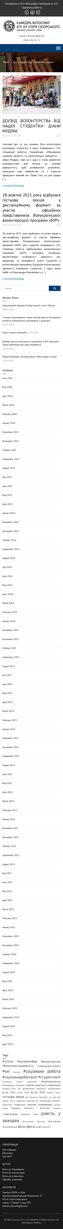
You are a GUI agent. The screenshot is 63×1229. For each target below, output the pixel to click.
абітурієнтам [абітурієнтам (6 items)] (28, 1088)
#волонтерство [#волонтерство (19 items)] (51, 1061)
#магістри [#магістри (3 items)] (16, 1072)
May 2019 (7, 1035)
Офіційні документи (12, 1179)
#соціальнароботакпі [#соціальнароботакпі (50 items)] (19, 1077)
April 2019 (7, 1044)
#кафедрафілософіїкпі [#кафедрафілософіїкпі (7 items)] (49, 1065)
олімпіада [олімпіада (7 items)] (16, 1108)
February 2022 (9, 810)
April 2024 (7, 594)
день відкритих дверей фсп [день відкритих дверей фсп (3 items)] (36, 1097)
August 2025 (8, 468)
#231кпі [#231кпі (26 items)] (7, 1061)
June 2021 (7, 882)
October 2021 (9, 846)
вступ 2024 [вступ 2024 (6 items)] (23, 1092)
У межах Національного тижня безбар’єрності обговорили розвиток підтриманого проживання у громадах (31, 319)
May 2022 (7, 783)
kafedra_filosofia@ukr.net (14, 1206)
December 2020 (10, 936)
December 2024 (10, 522)
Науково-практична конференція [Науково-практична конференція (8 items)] (43, 1085)
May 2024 (7, 585)
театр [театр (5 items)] (35, 1114)
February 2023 (9, 720)
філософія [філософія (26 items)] (25, 1126)
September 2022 (10, 756)
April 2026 (7, 396)
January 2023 (8, 729)
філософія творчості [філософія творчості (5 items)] (42, 1127)
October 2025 (9, 450)
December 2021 (10, 828)
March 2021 (8, 909)
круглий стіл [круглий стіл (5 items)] (33, 1100)
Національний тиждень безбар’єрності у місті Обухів (28, 305)
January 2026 (8, 423)
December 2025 (10, 432)
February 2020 (9, 1008)
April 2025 (7, 504)
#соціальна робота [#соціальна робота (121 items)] (42, 1071)
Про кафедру (9, 1149)
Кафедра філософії (20, 1219)
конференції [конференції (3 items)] (20, 1101)
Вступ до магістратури (13, 1172)
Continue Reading (13, 185)
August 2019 (8, 1026)
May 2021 (7, 891)
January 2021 (8, 927)
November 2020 (10, 945)
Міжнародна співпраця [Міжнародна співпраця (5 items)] (13, 1085)
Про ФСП (7, 1156)
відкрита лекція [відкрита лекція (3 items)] (54, 1093)
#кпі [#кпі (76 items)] (6, 1071)
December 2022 (10, 738)
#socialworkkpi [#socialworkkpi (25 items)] (27, 1061)
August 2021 (8, 864)
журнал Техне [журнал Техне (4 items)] (8, 1101)
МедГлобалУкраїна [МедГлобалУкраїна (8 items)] (51, 1081)
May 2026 (7, 387)
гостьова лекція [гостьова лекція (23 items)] (13, 1097)
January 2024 (8, 621)
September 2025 (10, 459)
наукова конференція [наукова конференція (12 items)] (39, 1104)
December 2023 (10, 630)
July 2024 (7, 567)
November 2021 (10, 837)
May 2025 (7, 495)
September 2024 (10, 549)
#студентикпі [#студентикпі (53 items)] (49, 1077)
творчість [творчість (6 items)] (25, 1114)
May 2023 (7, 693)
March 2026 (8, 405)
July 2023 (7, 675)
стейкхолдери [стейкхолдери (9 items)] (10, 1114)
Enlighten (52, 1219)
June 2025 (7, 486)
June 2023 (7, 684)
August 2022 (8, 765)
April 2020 (7, 990)
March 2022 (8, 801)
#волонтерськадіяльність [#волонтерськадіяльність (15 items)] (18, 1066)
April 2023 (7, 702)
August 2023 (8, 666)
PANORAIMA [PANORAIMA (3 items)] (32, 1082)
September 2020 (10, 963)
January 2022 (8, 819)
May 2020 (7, 981)
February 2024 (9, 612)
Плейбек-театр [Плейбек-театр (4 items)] (9, 1088)
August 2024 (8, 558)
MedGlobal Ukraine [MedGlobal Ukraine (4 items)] (12, 1081)
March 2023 (8, 711)
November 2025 (10, 441)
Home (6, 62)
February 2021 (9, 918)
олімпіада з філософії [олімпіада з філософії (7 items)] (37, 1108)
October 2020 (9, 954)
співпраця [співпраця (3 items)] (57, 1108)
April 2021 (7, 900)
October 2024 (9, 540)
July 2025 (7, 477)
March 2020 (8, 999)
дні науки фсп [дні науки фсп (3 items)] (55, 1097)
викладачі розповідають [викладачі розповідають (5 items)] (48, 1088)
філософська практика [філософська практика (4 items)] (34, 1121)
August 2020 (8, 972)
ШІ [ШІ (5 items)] (19, 1088)
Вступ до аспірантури (13, 1176)
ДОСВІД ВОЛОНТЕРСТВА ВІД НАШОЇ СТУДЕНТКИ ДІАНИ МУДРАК (31, 125)
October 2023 (9, 648)
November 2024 (10, 531)
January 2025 (8, 513)
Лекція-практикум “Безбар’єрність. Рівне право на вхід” (29, 356)
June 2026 (7, 378)
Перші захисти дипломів (14, 332)
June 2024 (7, 576)
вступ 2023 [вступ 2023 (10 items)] (8, 1092)
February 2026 (9, 414)
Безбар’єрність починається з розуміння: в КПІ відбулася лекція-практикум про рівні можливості (30, 343)
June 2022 (7, 774)
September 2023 (10, 657)
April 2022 (7, 792)
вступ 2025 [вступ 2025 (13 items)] (38, 1092)
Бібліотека (7, 1153)
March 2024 (8, 603)
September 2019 (10, 1017)
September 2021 (10, 855)
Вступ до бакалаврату (13, 1169)
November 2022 (10, 747)
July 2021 (7, 873)
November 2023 (10, 639)
